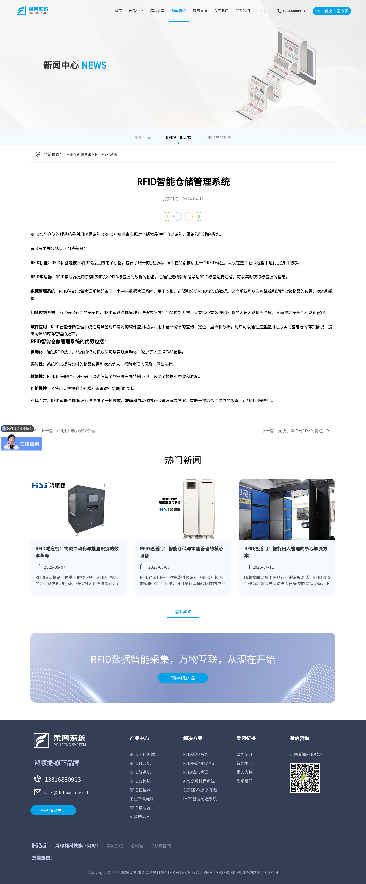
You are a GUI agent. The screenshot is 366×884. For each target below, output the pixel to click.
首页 (118, 11)
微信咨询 (299, 738)
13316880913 (294, 11)
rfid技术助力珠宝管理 (76, 431)
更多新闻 (183, 612)
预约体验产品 (183, 678)
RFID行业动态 (178, 137)
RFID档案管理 (195, 772)
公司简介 (244, 754)
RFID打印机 (140, 763)
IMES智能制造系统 (200, 799)
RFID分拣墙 (140, 781)
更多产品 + (139, 816)
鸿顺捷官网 (160, 846)
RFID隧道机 (140, 772)
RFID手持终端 (142, 754)
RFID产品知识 (219, 137)
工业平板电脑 (142, 799)
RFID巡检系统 (195, 754)
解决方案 (157, 11)
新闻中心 (244, 763)
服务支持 (200, 11)
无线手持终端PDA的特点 (300, 431)
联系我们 (242, 11)
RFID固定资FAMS (198, 763)
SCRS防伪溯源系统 (200, 790)
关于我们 (221, 11)
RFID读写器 (140, 807)
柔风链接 (246, 738)
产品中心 (136, 11)
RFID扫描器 (140, 790)
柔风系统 (115, 846)
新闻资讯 (178, 11)
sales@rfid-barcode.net (66, 792)
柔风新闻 (142, 137)
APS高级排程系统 (199, 781)
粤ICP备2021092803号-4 (257, 872)
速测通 (137, 846)
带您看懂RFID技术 (306, 754)
